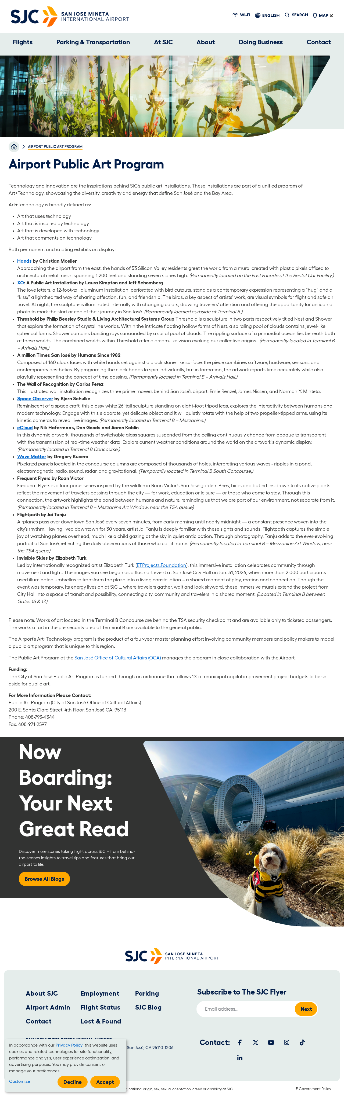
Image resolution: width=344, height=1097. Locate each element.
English (271, 15)
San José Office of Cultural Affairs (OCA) (117, 658)
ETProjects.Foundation (161, 565)
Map (320, 15)
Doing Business (261, 42)
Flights (23, 42)
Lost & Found (101, 1021)
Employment (100, 993)
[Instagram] (286, 1042)
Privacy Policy (69, 1045)
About (205, 42)
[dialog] (65, 1065)
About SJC (42, 993)
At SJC (163, 42)
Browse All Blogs (44, 879)
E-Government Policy (313, 1089)
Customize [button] (19, 1081)
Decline (72, 1082)
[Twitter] (255, 1042)
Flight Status (100, 1007)
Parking (147, 993)
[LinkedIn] (240, 1058)
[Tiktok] (302, 1042)
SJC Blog (148, 1007)
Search (300, 14)
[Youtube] (271, 1042)
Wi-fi (241, 14)
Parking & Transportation (93, 42)
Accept (105, 1082)
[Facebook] (240, 1042)
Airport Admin (48, 1007)
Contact (319, 42)
